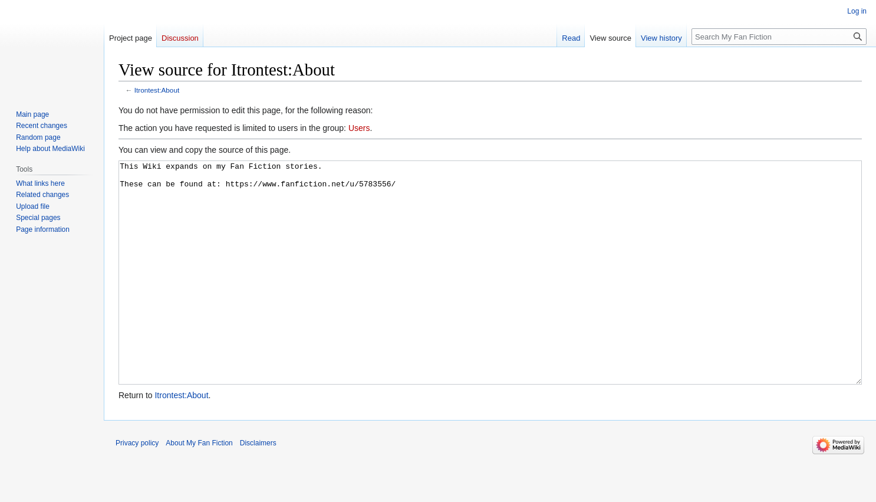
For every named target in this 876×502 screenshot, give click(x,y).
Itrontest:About (156, 90)
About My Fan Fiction (199, 487)
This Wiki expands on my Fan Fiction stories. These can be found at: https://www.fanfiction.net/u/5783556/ (490, 294)
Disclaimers (258, 487)
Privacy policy (137, 487)
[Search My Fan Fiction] (779, 36)
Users (359, 128)
